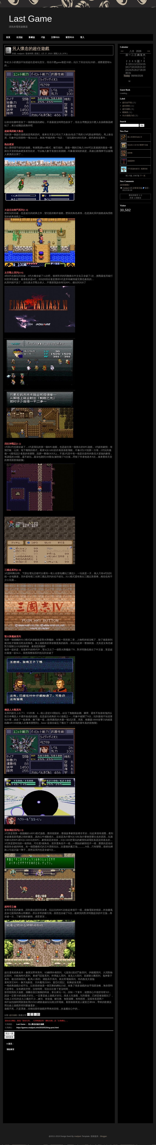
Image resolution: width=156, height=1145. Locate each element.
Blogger (103, 1136)
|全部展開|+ (125, 185)
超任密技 (126, 106)
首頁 (8, 37)
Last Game (30, 19)
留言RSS (70, 37)
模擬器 (125, 112)
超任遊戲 (13, 1015)
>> (148, 51)
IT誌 (43, 37)
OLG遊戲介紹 (128, 115)
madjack (126, 188)
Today (127, 76)
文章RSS (55, 37)
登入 (82, 37)
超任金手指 (127, 102)
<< (123, 51)
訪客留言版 (137, 188)
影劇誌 (32, 37)
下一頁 (142, 176)
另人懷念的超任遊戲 (30, 48)
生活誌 (19, 37)
